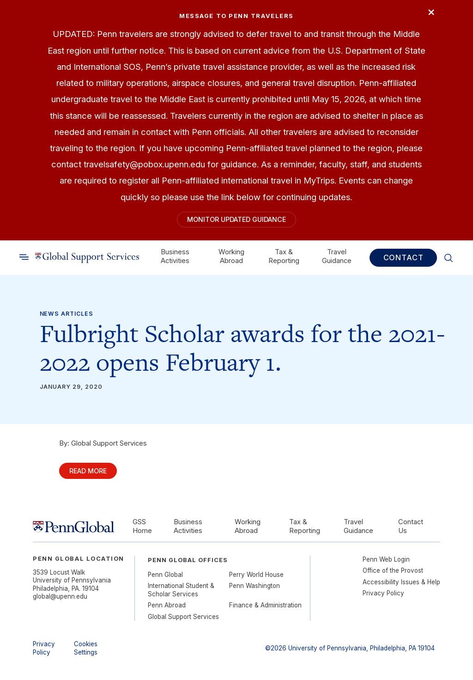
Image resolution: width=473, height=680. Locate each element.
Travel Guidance (337, 258)
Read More (92, 474)
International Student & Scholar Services (181, 593)
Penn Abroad (167, 609)
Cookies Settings (85, 652)
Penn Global (165, 578)
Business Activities (175, 258)
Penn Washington (254, 590)
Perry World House (256, 578)
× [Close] (429, 13)
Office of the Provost (393, 574)
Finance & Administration (265, 609)
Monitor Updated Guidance (236, 220)
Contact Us (410, 530)
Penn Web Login (386, 563)
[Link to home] (87, 260)
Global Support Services (183, 620)
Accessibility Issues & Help (401, 585)
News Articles (66, 315)
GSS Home (142, 530)
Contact (403, 259)
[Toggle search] (24, 259)
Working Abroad (231, 258)
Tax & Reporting (283, 258)
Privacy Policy (383, 596)
